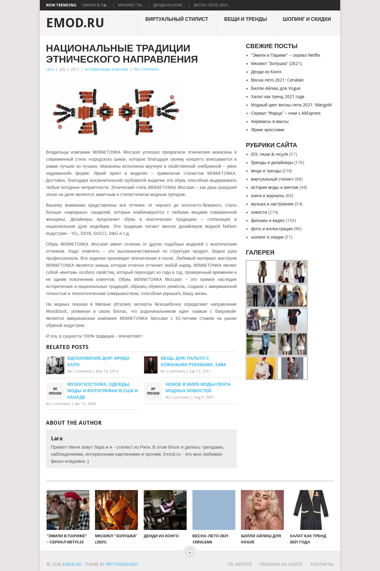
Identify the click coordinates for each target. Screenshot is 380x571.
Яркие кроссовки (267, 129)
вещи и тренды (245, 19)
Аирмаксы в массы (270, 121)
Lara (50, 69)
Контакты (322, 564)
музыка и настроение (272, 203)
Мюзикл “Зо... (131, 5)
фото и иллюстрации (272, 228)
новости (259, 212)
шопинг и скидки (307, 19)
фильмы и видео (267, 220)
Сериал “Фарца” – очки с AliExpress (286, 113)
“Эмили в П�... (95, 5)
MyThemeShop (121, 564)
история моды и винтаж (106, 69)
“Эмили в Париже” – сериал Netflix (285, 55)
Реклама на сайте (281, 564)
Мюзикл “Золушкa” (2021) (276, 63)
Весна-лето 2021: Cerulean (277, 80)
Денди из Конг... (169, 5)
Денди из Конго (266, 71)
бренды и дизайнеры (272, 162)
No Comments (146, 69)
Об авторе (240, 564)
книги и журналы (267, 195)
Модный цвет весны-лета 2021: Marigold (291, 104)
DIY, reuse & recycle (269, 154)
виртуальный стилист (176, 19)
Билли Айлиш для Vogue (275, 88)
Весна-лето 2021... (212, 5)
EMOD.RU (75, 23)
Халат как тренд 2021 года (277, 96)
